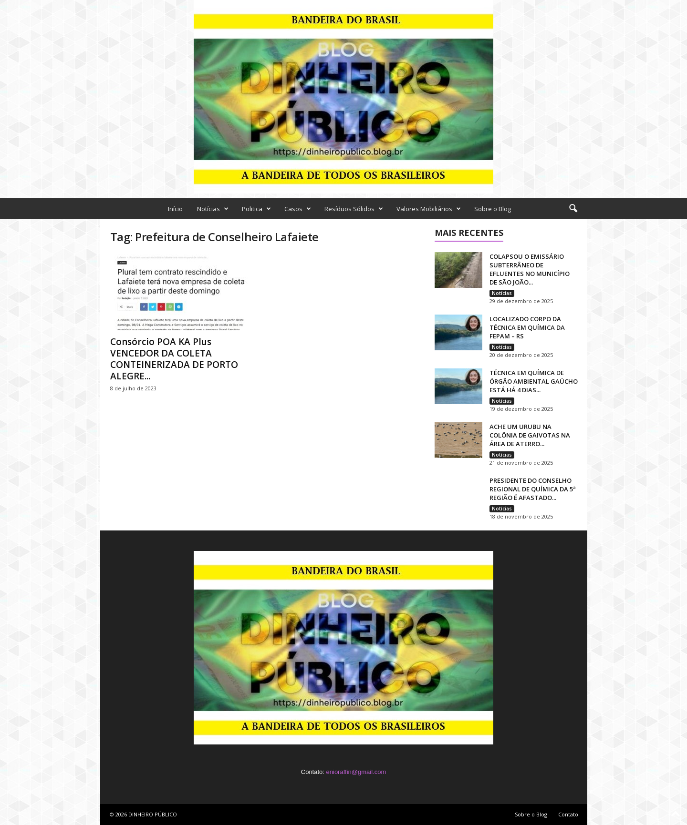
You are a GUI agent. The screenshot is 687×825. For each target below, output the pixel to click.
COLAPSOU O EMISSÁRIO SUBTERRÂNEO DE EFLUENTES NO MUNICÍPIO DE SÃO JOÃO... (529, 269)
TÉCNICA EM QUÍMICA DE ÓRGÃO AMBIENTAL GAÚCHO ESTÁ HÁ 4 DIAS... (533, 381)
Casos (297, 208)
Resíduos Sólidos (353, 208)
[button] (572, 208)
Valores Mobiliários (428, 208)
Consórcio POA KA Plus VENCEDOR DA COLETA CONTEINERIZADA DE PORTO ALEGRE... (174, 359)
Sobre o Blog (492, 208)
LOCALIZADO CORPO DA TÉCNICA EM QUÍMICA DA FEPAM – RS (527, 327)
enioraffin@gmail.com (356, 771)
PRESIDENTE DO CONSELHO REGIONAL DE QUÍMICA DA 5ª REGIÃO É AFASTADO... (532, 489)
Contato (568, 814)
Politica (256, 208)
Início (175, 208)
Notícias (213, 208)
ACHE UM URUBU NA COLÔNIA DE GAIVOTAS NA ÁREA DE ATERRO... (529, 435)
